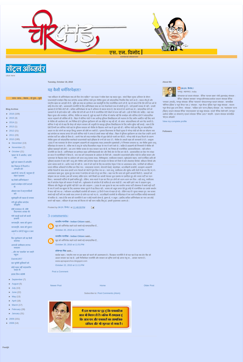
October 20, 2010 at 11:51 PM (69, 244)
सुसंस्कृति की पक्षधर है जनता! (22, 198)
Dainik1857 (16, 259)
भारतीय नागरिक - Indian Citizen (70, 221)
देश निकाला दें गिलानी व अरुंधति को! (20, 167)
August (15, 284)
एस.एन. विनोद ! (187, 88)
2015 (12, 118)
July (14, 288)
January (16, 313)
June (14, 292)
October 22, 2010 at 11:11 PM (69, 265)
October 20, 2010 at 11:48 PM (69, 230)
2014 (12, 122)
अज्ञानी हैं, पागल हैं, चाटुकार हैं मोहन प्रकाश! (22, 174)
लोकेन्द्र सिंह (60, 250)
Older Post (149, 285)
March (15, 305)
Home (103, 285)
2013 (12, 126)
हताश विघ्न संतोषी (18, 274)
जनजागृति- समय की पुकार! (21, 222)
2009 (12, 319)
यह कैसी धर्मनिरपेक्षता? (20, 180)
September (17, 279)
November (17, 147)
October (16, 151)
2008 (12, 323)
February (16, 309)
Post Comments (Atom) (109, 293)
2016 (12, 114)
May (14, 296)
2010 (12, 139)
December (17, 143)
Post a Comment (60, 271)
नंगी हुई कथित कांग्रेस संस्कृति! (19, 203)
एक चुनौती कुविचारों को (20, 263)
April (14, 300)
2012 (12, 130)
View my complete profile (175, 121)
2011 (12, 135)
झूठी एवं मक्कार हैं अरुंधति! (21, 162)
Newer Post (56, 285)
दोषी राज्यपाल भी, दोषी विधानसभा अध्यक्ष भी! (20, 210)
